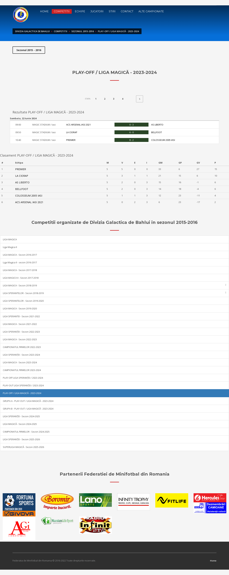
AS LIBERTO (157, 124)
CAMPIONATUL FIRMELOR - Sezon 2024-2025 (26, 431)
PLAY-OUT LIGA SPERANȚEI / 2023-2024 (23, 385)
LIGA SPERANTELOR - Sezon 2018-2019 (114, 293)
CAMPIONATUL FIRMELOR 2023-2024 (22, 370)
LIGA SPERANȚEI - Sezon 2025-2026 (21, 439)
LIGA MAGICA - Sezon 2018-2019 (114, 285)
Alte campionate (151, 11)
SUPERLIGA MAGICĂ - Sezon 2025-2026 (23, 447)
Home (44, 11)
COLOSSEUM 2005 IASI (163, 140)
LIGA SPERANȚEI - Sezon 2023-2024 (21, 354)
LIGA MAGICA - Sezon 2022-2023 (20, 339)
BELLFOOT (156, 132)
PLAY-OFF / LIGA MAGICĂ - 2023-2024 (22, 393)
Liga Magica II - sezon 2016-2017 (20, 262)
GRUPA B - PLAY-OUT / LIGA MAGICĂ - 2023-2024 (28, 408)
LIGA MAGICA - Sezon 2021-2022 (20, 324)
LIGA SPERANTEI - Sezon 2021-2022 (21, 316)
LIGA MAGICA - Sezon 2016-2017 (20, 254)
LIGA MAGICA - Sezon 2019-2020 (20, 308)
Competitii (62, 11)
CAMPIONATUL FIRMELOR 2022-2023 (22, 347)
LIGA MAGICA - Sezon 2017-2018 (20, 270)
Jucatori (97, 11)
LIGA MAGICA (10, 239)
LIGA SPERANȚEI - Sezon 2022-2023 (21, 331)
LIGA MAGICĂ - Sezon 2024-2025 (20, 424)
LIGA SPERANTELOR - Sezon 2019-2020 (23, 300)
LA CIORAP (71, 132)
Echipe (80, 11)
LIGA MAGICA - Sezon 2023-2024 (20, 362)
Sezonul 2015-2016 (82, 31)
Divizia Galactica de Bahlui (32, 31)
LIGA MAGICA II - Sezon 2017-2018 (20, 277)
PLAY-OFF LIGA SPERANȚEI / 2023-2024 (23, 377)
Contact (127, 11)
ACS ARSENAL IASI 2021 (78, 124)
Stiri (112, 11)
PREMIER (70, 140)
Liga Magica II (10, 247)
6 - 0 (131, 132)
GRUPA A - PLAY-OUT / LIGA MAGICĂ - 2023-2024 (28, 401)
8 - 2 (131, 140)
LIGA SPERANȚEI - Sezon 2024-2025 (21, 416)
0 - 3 (131, 124)
